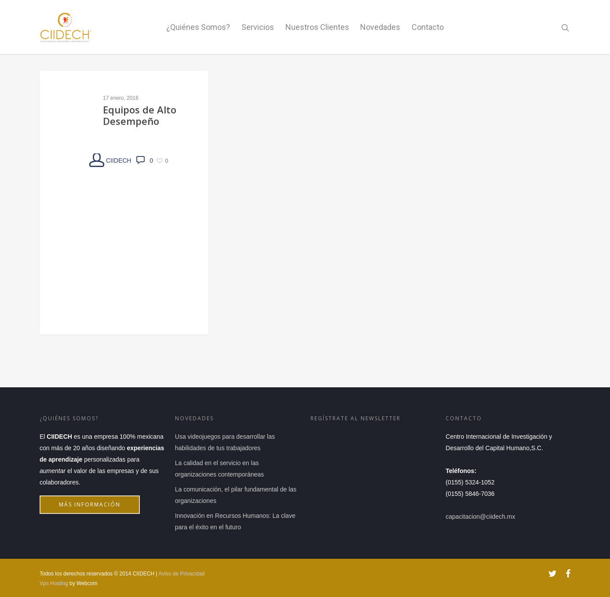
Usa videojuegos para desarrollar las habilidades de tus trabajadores (225, 442)
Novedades (380, 27)
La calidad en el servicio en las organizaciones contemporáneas (219, 468)
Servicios (257, 27)
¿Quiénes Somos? (198, 27)
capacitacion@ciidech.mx (480, 516)
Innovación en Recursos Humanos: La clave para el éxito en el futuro (235, 521)
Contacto (428, 27)
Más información (92, 507)
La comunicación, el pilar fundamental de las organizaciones (235, 495)
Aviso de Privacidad (181, 574)
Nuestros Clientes (317, 27)
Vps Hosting (54, 583)
